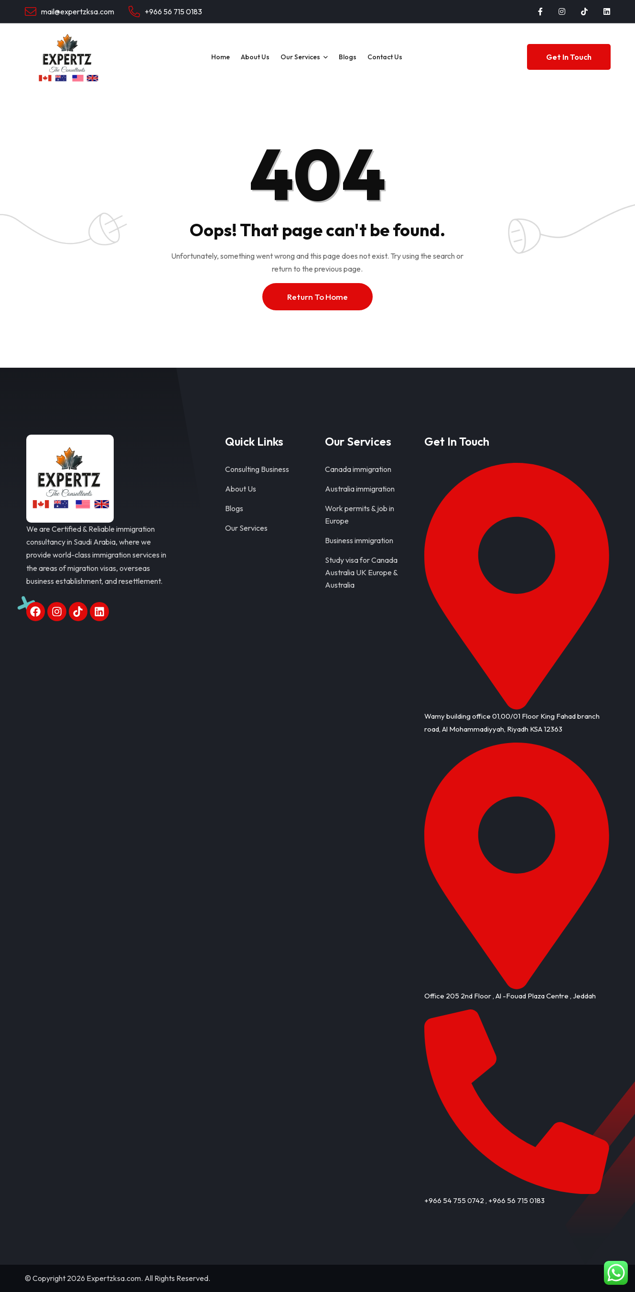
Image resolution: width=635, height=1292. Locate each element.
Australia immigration (360, 488)
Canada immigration (358, 469)
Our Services (300, 57)
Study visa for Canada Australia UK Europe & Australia (361, 572)
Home (220, 57)
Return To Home (317, 297)
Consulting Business (257, 469)
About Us (255, 57)
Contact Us (384, 57)
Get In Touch (569, 57)
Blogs (347, 57)
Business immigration (359, 540)
